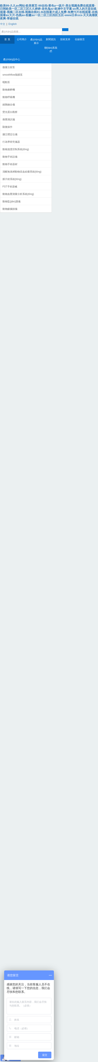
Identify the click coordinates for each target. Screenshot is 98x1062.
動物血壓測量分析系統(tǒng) (18, 194)
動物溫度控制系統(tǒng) (15, 149)
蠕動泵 (6, 82)
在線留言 (80, 39)
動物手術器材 (9, 164)
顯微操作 (7, 127)
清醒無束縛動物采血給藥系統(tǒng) (21, 171)
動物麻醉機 (8, 89)
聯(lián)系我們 (50, 49)
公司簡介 (22, 39)
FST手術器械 (9, 186)
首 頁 (7, 39)
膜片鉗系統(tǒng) (12, 179)
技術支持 (65, 39)
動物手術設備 (9, 156)
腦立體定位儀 (9, 134)
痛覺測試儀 (8, 119)
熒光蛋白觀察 (9, 112)
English (12, 24)
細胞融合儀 (8, 104)
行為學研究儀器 (11, 141)
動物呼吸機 (8, 97)
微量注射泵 (8, 67)
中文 (2, 24)
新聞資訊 (51, 39)
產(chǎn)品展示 (36, 41)
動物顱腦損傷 (9, 209)
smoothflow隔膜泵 (12, 74)
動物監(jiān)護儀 (11, 201)
